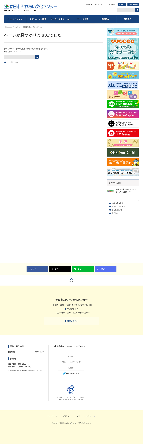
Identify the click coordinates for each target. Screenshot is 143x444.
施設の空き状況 (117, 203)
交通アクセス (73, 309)
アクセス (122, 4)
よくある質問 (110, 4)
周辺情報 (115, 213)
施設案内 (105, 19)
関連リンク (67, 416)
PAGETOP (71, 280)
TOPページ (8, 27)
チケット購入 (83, 19)
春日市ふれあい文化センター (30, 7)
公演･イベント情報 (38, 19)
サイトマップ (99, 4)
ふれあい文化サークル (60, 19)
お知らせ (89, 4)
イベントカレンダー (15, 19)
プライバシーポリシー (85, 416)
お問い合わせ (133, 4)
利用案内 (127, 19)
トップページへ (12, 62)
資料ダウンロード (118, 206)
